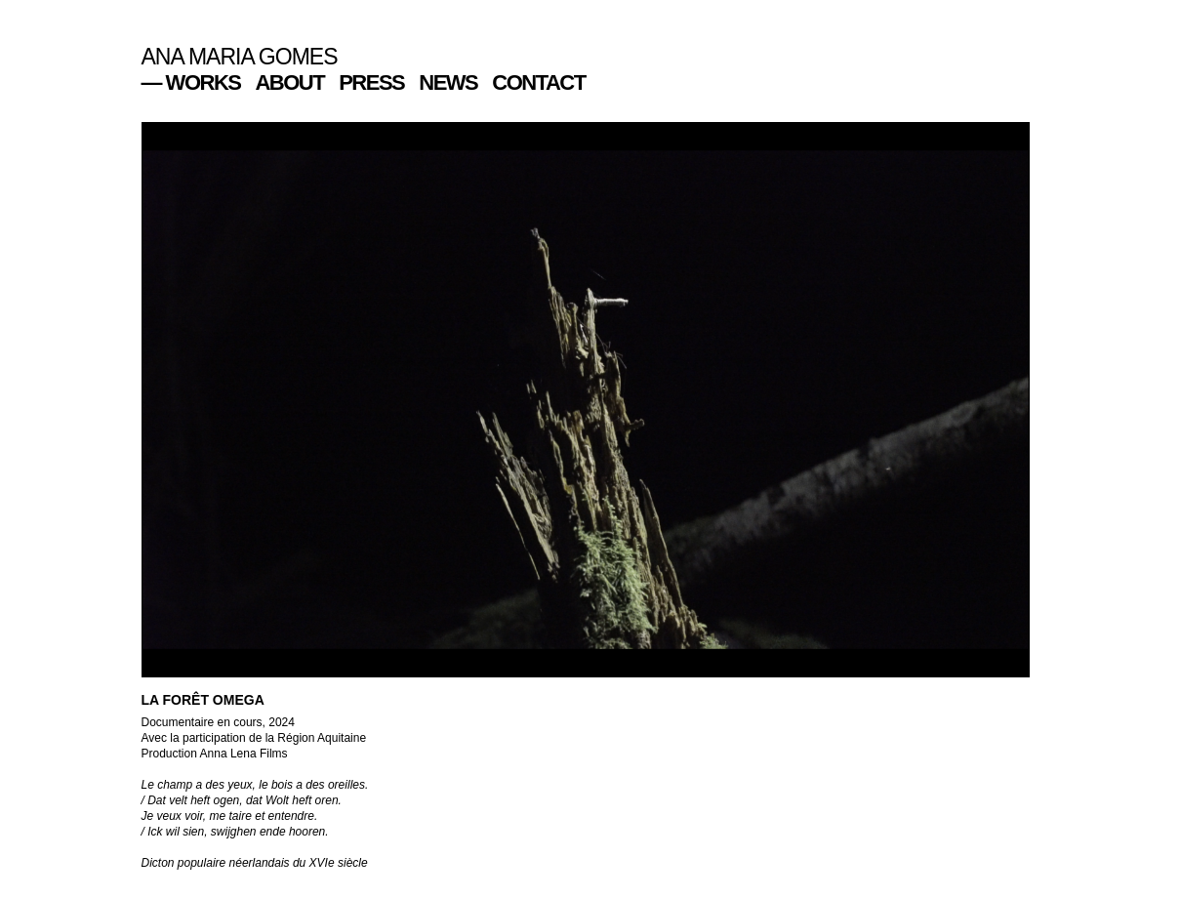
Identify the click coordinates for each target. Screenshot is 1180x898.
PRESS (371, 82)
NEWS (448, 82)
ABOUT (289, 82)
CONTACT (538, 82)
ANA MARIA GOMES (240, 56)
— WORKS (191, 82)
